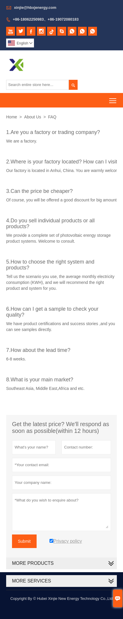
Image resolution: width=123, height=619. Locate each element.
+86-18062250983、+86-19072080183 (46, 19)
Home (11, 117)
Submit (24, 541)
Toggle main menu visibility (113, 98)
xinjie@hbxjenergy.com (35, 7)
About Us (32, 117)
